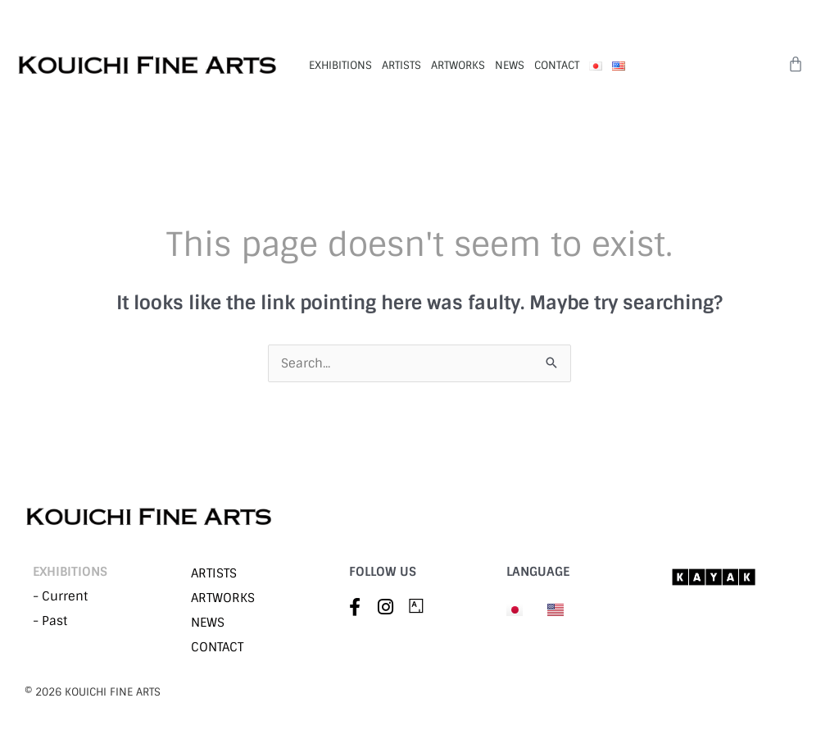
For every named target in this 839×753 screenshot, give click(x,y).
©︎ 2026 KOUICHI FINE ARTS (93, 692)
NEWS (509, 65)
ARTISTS (401, 65)
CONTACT (556, 65)
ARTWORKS (458, 65)
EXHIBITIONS (340, 65)
